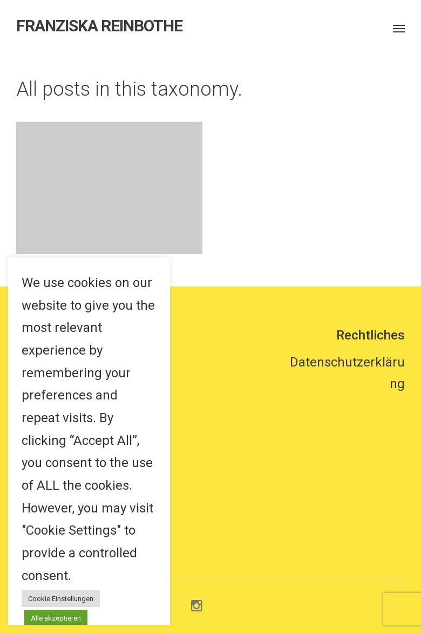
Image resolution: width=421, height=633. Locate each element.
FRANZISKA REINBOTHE (99, 26)
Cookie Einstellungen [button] (60, 599)
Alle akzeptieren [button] (56, 618)
